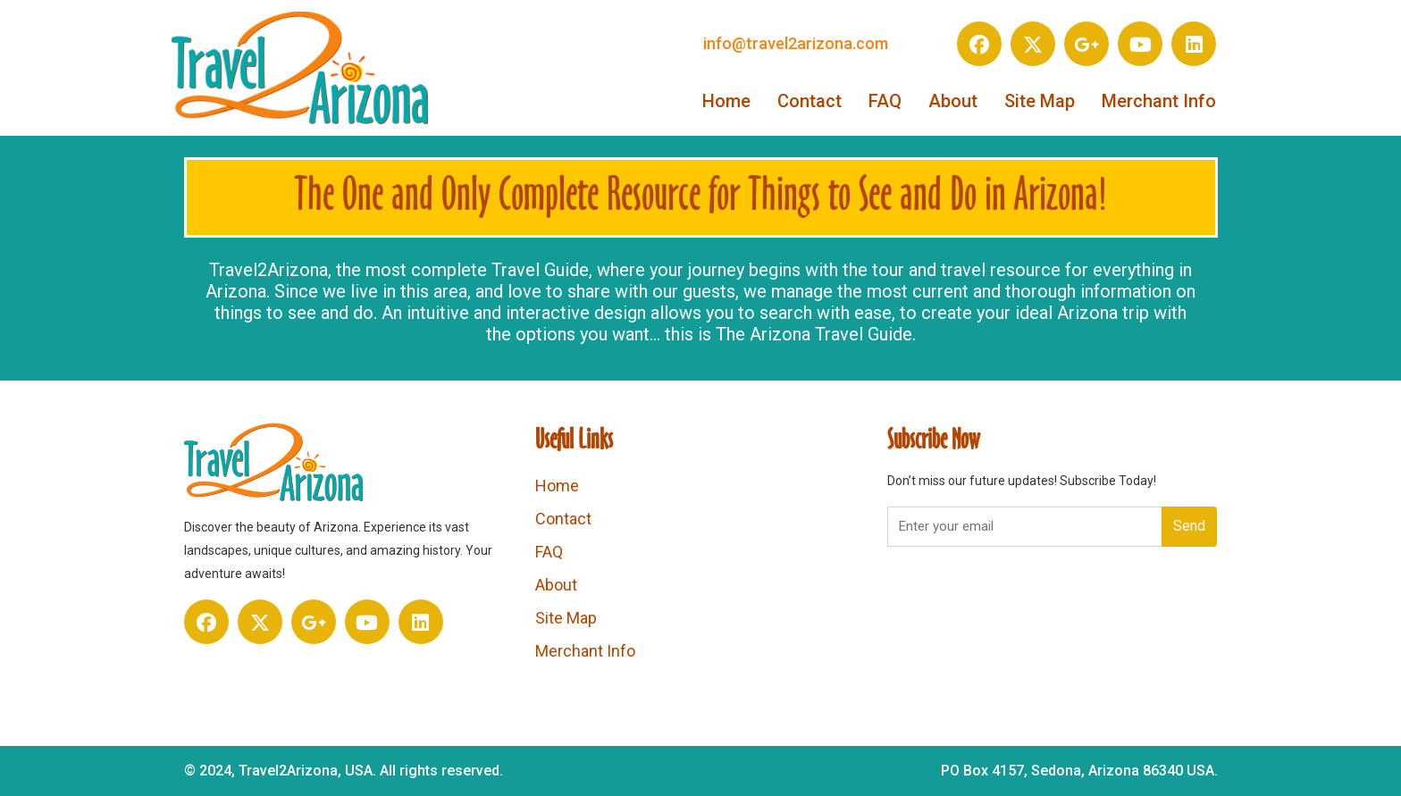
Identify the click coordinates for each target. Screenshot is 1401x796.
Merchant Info (1159, 101)
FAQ (885, 101)
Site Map (1039, 101)
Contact (809, 101)
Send (1189, 525)
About (952, 101)
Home (726, 101)
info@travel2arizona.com (795, 43)
